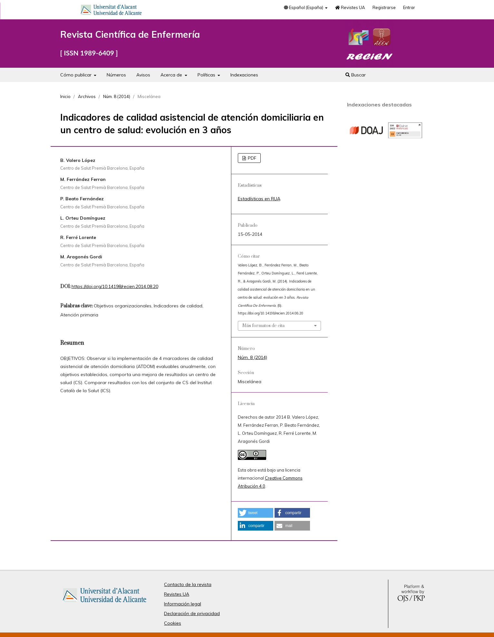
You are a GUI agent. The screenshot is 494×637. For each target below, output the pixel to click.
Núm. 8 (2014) (116, 96)
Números (116, 75)
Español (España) (304, 7)
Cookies (172, 623)
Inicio (65, 96)
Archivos (87, 96)
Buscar (355, 75)
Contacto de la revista (187, 584)
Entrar (409, 7)
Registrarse (384, 7)
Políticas (207, 75)
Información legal (182, 604)
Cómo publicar (76, 75)
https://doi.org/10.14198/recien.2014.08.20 (115, 286)
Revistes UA (350, 7)
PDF (251, 158)
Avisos (143, 75)
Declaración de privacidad (192, 613)
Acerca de (171, 75)
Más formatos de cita (263, 326)
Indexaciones (244, 75)
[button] (255, 513)
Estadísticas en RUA (259, 199)
